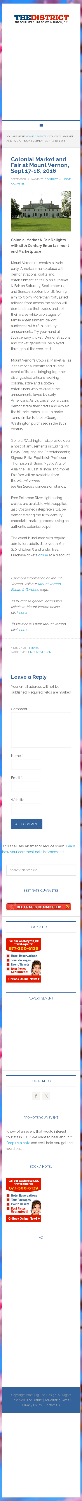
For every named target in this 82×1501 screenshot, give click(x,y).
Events (34, 647)
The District (34, 1400)
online (43, 555)
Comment (20, 709)
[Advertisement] (41, 73)
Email (16, 778)
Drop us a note (18, 1143)
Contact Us (52, 1405)
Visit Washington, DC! (41, 18)
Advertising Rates (57, 1400)
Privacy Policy (32, 1405)
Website (17, 800)
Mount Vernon (40, 652)
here (22, 612)
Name (17, 756)
